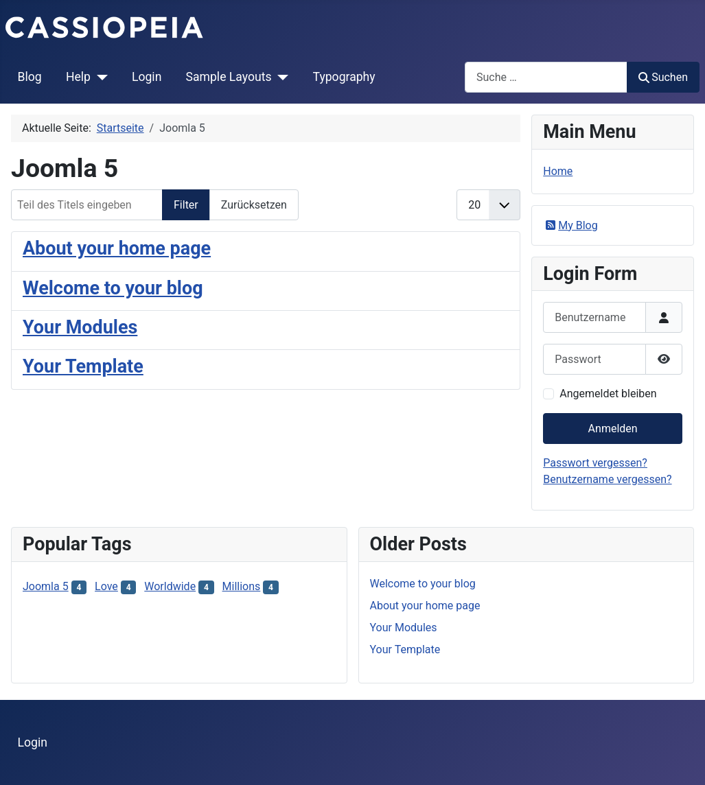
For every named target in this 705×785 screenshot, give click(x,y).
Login (146, 77)
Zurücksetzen (254, 204)
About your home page (117, 248)
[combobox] (546, 77)
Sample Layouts (229, 77)
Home (558, 171)
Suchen (663, 77)
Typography (344, 77)
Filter (186, 204)
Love (106, 586)
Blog (30, 77)
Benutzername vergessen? (607, 479)
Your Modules (80, 327)
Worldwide (170, 586)
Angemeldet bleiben (607, 393)
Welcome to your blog (113, 288)
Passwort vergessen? (595, 462)
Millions (241, 586)
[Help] (99, 77)
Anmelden (613, 428)
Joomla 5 (46, 586)
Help (78, 77)
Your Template (83, 366)
